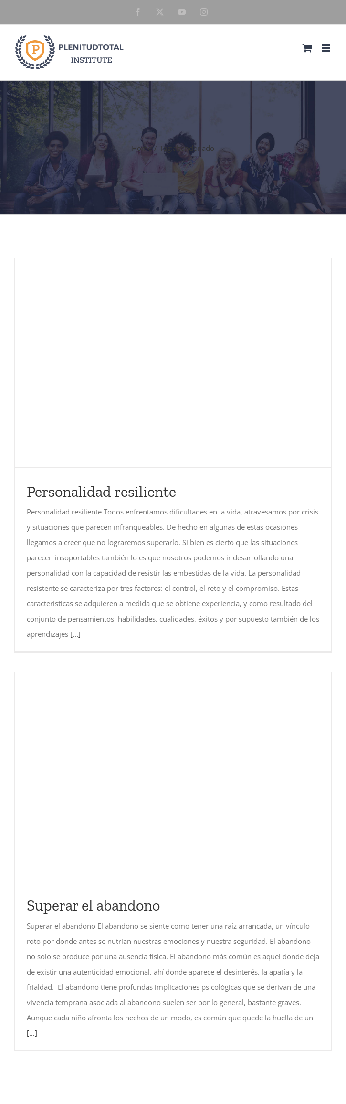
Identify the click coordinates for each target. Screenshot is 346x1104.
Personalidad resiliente (101, 491)
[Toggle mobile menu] (327, 48)
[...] (75, 634)
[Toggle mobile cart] (307, 48)
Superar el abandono (93, 905)
